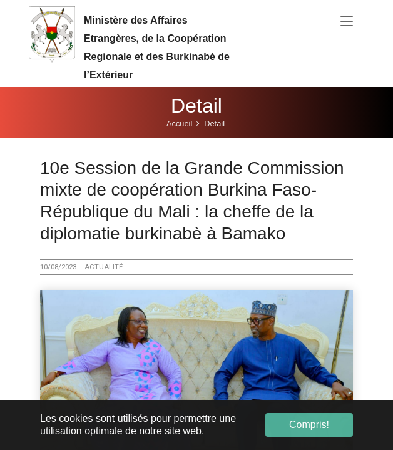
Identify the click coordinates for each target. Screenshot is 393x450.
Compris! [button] (309, 424)
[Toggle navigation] (346, 22)
